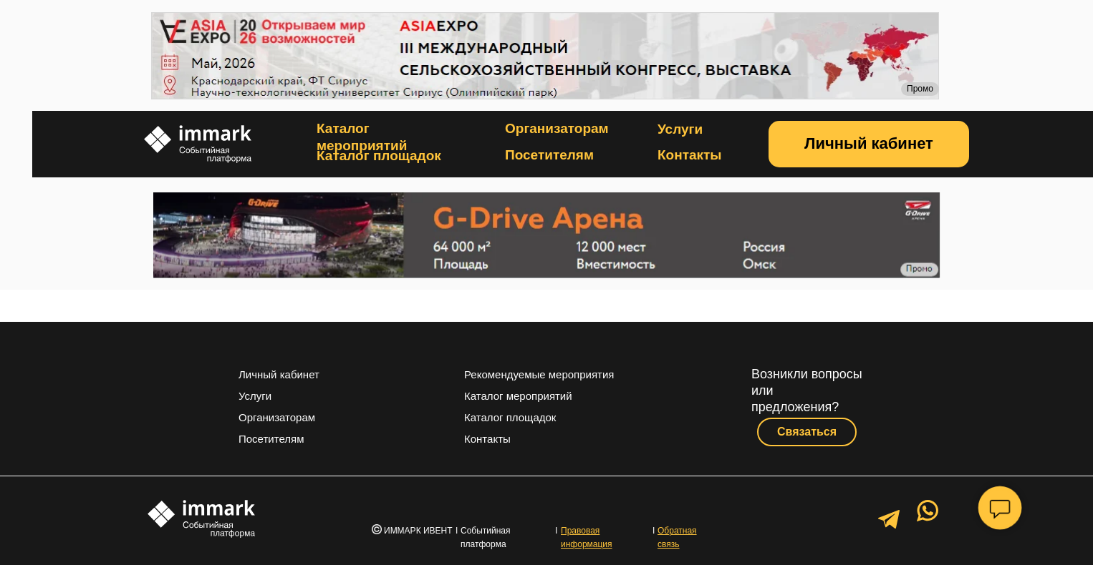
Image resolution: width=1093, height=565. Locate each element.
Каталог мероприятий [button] (518, 396)
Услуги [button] (680, 129)
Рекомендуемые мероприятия (539, 374)
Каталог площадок (379, 155)
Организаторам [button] (557, 128)
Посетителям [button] (549, 154)
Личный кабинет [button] (279, 374)
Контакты (690, 154)
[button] (869, 144)
